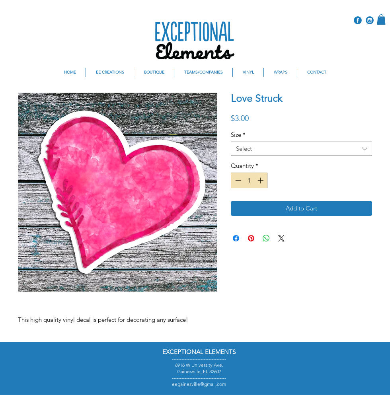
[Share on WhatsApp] (266, 238)
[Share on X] (281, 238)
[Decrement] (237, 180)
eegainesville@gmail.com (199, 384)
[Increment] (261, 180)
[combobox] (301, 149)
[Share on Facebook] (236, 238)
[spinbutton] (249, 180)
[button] (381, 19)
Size (238, 134)
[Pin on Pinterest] (251, 238)
